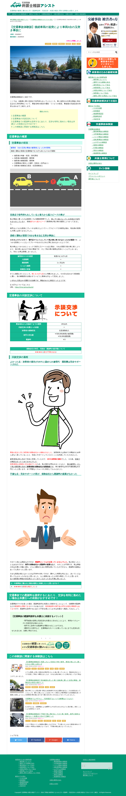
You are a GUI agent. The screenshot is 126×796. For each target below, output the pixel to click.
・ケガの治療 (97, 108)
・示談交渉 (96, 119)
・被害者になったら (99, 79)
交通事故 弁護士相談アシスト (19, 19)
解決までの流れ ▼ (34, 14)
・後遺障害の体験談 (99, 153)
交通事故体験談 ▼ (47, 14)
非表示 (46, 111)
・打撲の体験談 (97, 148)
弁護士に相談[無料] (80, 14)
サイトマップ (93, 173)
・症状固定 (96, 111)
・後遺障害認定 (97, 114)
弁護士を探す (69, 14)
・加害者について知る (100, 93)
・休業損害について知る (101, 88)
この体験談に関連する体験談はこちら (28, 127)
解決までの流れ (94, 106)
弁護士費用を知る (59, 14)
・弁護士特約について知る (102, 90)
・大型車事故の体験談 (100, 134)
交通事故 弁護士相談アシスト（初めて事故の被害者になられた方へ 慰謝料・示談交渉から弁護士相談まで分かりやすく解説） (60, 792)
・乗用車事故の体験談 (100, 131)
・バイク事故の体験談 (100, 137)
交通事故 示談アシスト (95, 765)
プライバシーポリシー (96, 176)
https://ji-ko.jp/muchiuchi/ (24, 287)
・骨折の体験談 (97, 150)
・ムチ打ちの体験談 (99, 142)
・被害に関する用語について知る (104, 96)
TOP (9, 14)
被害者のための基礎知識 (97, 77)
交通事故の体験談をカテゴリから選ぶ (42, 19)
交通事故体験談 (94, 129)
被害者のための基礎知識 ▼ (20, 14)
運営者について (94, 179)
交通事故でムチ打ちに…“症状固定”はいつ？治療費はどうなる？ (49, 699)
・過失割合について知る (101, 85)
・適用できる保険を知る (101, 82)
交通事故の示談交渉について (24, 119)
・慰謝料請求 (97, 116)
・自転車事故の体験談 (100, 139)
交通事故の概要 (18, 116)
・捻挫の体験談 (97, 145)
